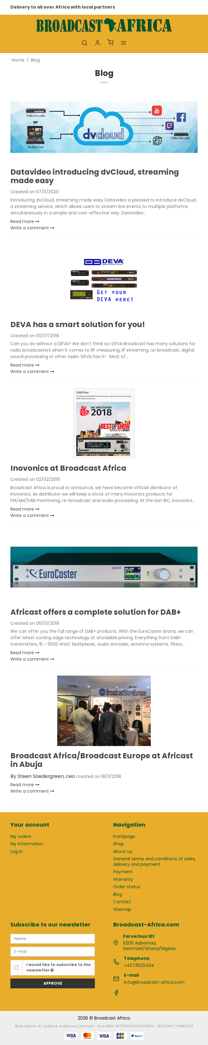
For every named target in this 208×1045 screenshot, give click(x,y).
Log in (16, 851)
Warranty (123, 879)
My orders (20, 836)
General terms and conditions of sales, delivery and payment (154, 861)
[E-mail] (52, 951)
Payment (123, 872)
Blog (117, 894)
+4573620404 (139, 965)
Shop (118, 844)
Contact (122, 902)
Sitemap (122, 909)
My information (26, 844)
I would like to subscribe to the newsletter (58, 967)
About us (122, 851)
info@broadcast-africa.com (154, 982)
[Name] (52, 938)
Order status (126, 887)
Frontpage (124, 836)
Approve (52, 983)
